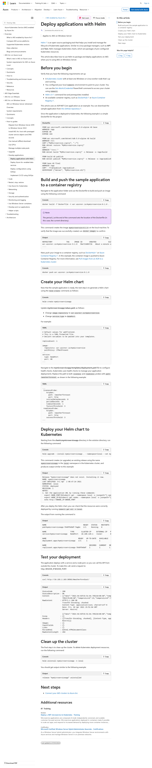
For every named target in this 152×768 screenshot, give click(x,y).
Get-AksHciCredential (64, 88)
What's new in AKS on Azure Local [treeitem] (19, 58)
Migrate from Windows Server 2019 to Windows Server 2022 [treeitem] (21, 126)
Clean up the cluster (125, 40)
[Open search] (140, 3)
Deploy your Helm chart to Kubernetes (132, 34)
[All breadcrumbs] (43, 18)
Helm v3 (48, 94)
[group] (76, 149)
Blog (32, 761)
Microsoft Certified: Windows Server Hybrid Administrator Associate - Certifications (72, 729)
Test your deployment (126, 37)
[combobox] (19, 23)
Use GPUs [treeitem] (12, 144)
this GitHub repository (70, 108)
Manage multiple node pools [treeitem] (19, 148)
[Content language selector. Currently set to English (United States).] (14, 755)
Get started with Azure (139, 9)
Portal (125, 9)
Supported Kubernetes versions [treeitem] (18, 44)
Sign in (146, 3)
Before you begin (124, 22)
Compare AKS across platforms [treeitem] (18, 41)
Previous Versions (21, 761)
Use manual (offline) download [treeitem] (20, 141)
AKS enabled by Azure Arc (55, 18)
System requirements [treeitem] (14, 111)
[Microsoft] (4, 3)
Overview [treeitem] (10, 107)
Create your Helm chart (126, 30)
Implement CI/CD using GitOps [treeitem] (21, 175)
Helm (43, 42)
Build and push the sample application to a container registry (133, 26)
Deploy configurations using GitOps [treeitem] (20, 170)
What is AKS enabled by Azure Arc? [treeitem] (19, 37)
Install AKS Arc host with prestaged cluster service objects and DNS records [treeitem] (21, 134)
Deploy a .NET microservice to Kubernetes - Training (60, 715)
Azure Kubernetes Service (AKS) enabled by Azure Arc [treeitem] (19, 29)
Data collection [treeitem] (12, 48)
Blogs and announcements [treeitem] (16, 51)
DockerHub (82, 97)
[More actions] (109, 18)
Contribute (42, 761)
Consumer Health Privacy (68, 761)
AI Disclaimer (7, 761)
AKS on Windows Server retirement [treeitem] (19, 104)
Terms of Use (86, 761)
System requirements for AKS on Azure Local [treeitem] (21, 63)
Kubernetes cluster (54, 78)
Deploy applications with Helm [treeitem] (21, 159)
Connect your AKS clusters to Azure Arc (61, 693)
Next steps (122, 43)
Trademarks (98, 761)
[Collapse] (32, 18)
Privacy (52, 761)
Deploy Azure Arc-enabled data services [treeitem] (21, 163)
